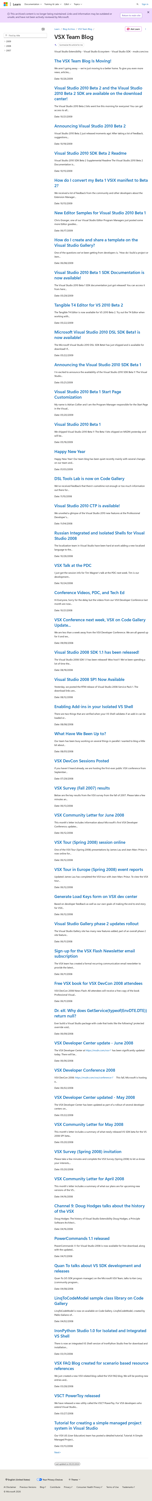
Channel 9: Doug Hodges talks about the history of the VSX (99, 1208)
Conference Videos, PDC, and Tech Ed (89, 592)
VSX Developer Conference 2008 (84, 1070)
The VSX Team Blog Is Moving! (82, 61)
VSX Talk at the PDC (72, 565)
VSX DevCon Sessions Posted (81, 760)
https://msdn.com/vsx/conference (93, 1077)
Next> (57, 1452)
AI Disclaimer (10, 1487)
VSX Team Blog (85, 29)
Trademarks (127, 1487)
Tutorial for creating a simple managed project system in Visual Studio (98, 1425)
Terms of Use (112, 1487)
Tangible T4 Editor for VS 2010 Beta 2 (88, 305)
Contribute (55, 1487)
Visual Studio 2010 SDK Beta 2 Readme (90, 153)
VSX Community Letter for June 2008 (89, 815)
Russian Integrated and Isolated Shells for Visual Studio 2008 (99, 535)
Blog (42, 1487)
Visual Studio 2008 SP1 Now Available (89, 679)
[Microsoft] (6, 4)
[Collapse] (43, 29)
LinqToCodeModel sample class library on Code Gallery (98, 1300)
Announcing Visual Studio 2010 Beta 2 (90, 126)
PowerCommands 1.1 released (81, 1238)
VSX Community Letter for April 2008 (89, 1178)
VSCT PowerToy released (77, 1395)
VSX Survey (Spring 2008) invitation (88, 1151)
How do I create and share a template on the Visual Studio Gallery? (96, 242)
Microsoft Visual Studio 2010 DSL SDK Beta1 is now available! (97, 334)
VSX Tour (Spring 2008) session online (89, 842)
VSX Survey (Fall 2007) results (82, 788)
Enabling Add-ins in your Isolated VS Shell (93, 706)
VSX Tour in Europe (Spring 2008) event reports (98, 869)
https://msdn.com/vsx (97, 1050)
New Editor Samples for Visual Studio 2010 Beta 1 (100, 212)
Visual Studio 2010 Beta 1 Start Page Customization (87, 394)
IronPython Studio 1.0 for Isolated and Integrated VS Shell (100, 1333)
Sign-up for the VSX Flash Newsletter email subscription (94, 953)
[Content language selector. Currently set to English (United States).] (18, 1479)
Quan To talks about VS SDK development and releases (97, 1268)
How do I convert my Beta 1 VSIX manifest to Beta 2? (101, 182)
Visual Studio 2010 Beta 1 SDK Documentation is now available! (99, 274)
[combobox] (25, 35)
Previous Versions (28, 1487)
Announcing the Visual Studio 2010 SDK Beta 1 (97, 364)
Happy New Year (69, 451)
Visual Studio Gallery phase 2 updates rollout (96, 923)
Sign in (145, 4)
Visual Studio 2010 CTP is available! (87, 505)
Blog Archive (69, 29)
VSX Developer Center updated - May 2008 (94, 1097)
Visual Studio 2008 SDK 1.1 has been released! (96, 652)
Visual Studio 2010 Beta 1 (77, 424)
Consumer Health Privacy (88, 1487)
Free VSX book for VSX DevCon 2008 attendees (98, 983)
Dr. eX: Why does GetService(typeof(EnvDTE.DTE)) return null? (100, 1013)
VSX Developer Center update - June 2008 (93, 1043)
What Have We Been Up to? (80, 733)
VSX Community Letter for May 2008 (88, 1124)
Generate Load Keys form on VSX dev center (95, 896)
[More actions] (145, 29)
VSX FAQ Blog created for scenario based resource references (101, 1365)
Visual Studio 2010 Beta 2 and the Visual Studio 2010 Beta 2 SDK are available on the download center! (98, 93)
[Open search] (137, 4)
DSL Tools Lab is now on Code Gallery (89, 478)
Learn (57, 29)
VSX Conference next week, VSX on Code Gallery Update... (100, 622)
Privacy (67, 1487)
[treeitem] (25, 41)
